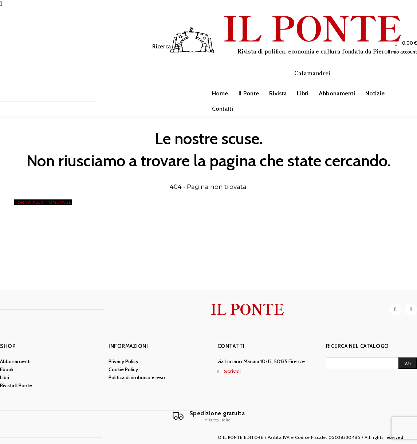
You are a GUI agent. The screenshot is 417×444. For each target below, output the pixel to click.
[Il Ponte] (208, 416)
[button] (167, 47)
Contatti (231, 346)
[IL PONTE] (285, 46)
